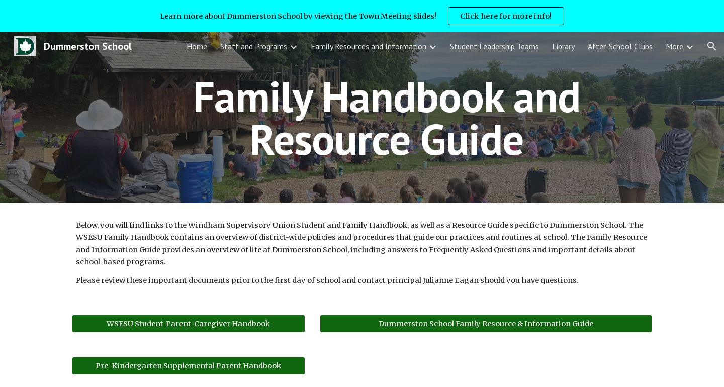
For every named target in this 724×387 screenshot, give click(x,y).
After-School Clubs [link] (620, 46)
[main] (386, 118)
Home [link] (197, 46)
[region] (362, 16)
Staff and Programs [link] (253, 46)
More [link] (674, 46)
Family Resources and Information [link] (368, 46)
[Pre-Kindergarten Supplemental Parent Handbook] (188, 366)
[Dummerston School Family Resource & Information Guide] (486, 324)
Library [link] (563, 46)
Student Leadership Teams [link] (494, 46)
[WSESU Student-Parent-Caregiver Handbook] (188, 324)
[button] (712, 46)
